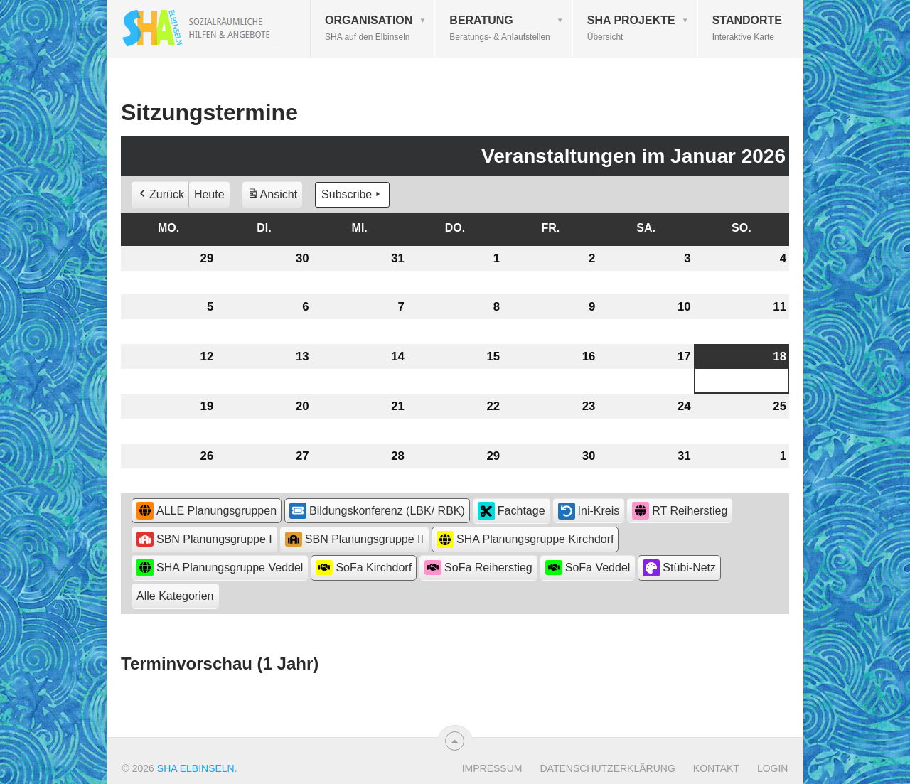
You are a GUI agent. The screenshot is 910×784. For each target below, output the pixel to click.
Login (772, 768)
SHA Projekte (631, 28)
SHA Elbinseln (196, 768)
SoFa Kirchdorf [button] (364, 567)
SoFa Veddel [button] (588, 567)
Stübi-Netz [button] (679, 567)
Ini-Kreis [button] (589, 511)
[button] (175, 596)
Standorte (747, 28)
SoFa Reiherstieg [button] (478, 567)
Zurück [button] (160, 195)
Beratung (499, 28)
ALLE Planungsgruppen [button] (206, 511)
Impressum (492, 768)
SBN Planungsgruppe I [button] (204, 539)
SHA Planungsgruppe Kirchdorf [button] (525, 540)
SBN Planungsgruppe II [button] (354, 539)
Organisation (368, 28)
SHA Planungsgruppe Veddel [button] (219, 567)
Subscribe (352, 195)
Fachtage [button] (511, 511)
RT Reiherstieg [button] (679, 511)
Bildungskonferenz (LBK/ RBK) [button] (377, 510)
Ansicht (274, 196)
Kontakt (716, 768)
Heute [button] (209, 194)
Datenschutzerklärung (607, 768)
